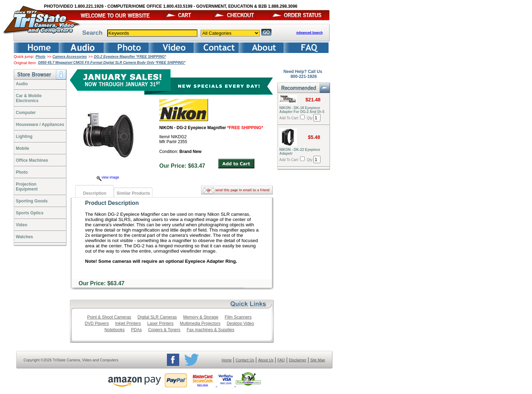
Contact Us (245, 360)
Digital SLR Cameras (157, 317)
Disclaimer (297, 360)
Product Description (112, 203)
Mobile (22, 148)
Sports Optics (30, 213)
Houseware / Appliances (40, 124)
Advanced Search (309, 32)
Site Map (317, 360)
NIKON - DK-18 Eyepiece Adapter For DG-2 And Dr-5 (301, 110)
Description (94, 193)
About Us (265, 360)
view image (108, 177)
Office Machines (32, 160)
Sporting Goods (32, 201)
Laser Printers (160, 323)
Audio (22, 83)
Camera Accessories (69, 57)
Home (227, 360)
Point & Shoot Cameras (109, 317)
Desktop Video (240, 323)
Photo (40, 57)
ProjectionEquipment (27, 187)
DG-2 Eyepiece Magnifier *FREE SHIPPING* (130, 57)
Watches (24, 236)
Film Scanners (238, 317)
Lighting (24, 136)
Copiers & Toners (164, 329)
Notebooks (114, 329)
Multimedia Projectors (200, 323)
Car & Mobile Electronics (28, 98)
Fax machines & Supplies (210, 329)
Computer (26, 112)
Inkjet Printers (128, 323)
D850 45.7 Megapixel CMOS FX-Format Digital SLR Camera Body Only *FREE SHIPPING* (111, 63)
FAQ (281, 360)
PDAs (136, 329)
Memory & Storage (200, 317)
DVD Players (97, 323)
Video (21, 224)
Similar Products (133, 193)
